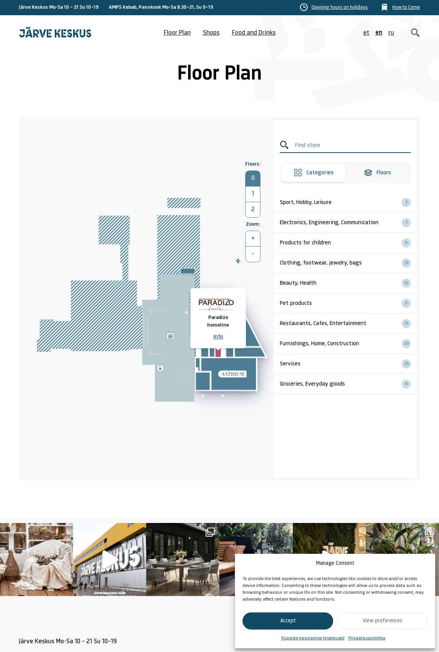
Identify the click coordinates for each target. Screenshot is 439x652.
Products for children (348, 242)
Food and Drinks (254, 33)
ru (391, 33)
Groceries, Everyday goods (348, 384)
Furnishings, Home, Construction (348, 343)
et (366, 33)
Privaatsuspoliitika (366, 638)
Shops (211, 33)
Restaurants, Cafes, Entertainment (348, 323)
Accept (288, 621)
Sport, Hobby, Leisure (348, 202)
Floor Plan (177, 33)
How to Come (406, 7)
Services (348, 363)
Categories (314, 172)
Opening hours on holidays (339, 7)
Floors (377, 172)
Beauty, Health (348, 283)
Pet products (348, 303)
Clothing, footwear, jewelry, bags (348, 263)
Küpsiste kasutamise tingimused (313, 638)
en (378, 33)
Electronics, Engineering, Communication (348, 222)
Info (218, 337)
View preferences (382, 621)
